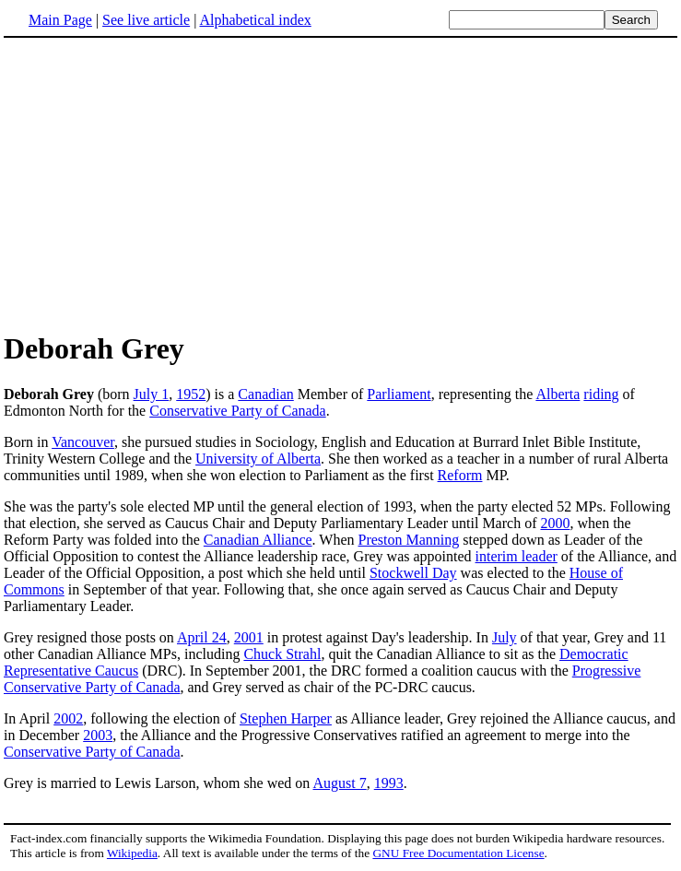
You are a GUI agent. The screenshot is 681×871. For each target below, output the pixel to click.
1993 (389, 783)
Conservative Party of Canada (237, 410)
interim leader (517, 556)
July (504, 637)
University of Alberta (258, 458)
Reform (460, 475)
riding (600, 394)
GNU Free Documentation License (458, 853)
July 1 (152, 394)
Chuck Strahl (282, 654)
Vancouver (83, 442)
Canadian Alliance (258, 539)
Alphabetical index (255, 20)
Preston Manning (409, 539)
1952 (190, 394)
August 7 (339, 783)
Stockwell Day (413, 573)
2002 (68, 718)
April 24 (202, 637)
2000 (554, 523)
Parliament (398, 394)
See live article (146, 20)
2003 (97, 735)
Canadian (265, 394)
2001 (249, 637)
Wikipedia (132, 853)
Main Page (60, 20)
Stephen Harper (286, 718)
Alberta (557, 394)
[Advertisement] (158, 183)
